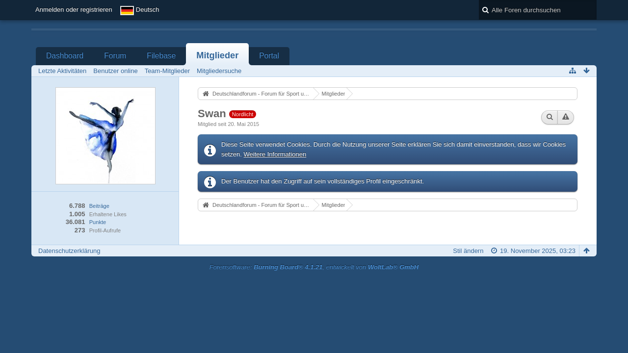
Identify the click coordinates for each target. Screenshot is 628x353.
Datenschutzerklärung (69, 250)
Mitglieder (217, 55)
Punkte (97, 222)
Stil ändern (468, 250)
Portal (269, 55)
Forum (115, 55)
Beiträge (99, 206)
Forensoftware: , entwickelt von (314, 267)
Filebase (161, 55)
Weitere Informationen (275, 154)
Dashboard (64, 55)
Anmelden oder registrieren (73, 9)
